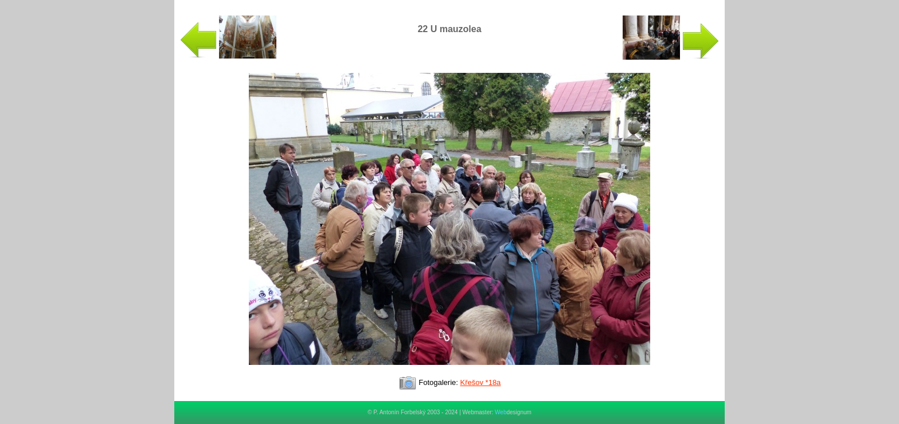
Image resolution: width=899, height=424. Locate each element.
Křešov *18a (480, 382)
